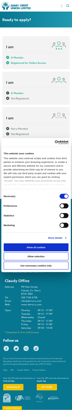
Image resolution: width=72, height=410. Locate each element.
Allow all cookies (36, 247)
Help (5, 370)
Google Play (13, 387)
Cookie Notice (23, 370)
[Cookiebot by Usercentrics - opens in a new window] (54, 142)
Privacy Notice (39, 370)
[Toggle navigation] (62, 5)
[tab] (36, 52)
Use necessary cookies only (36, 265)
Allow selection (36, 256)
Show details (55, 238)
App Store (47, 387)
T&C (12, 370)
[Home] (29, 6)
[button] (68, 6)
